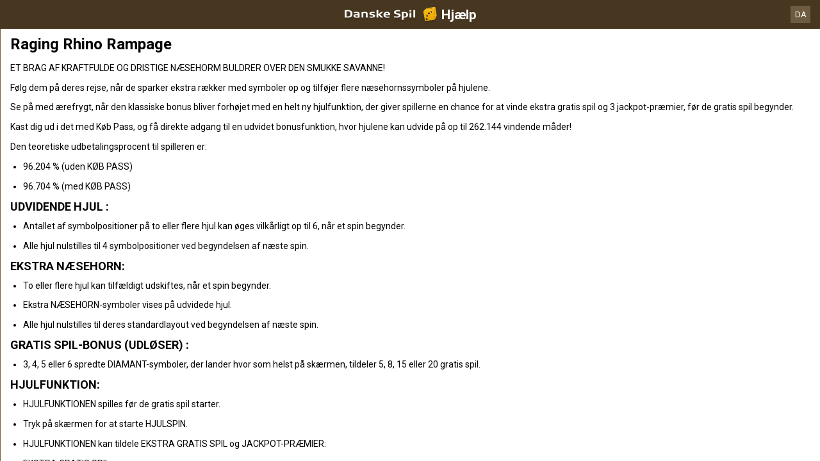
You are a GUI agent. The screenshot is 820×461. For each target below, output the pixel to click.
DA (801, 14)
